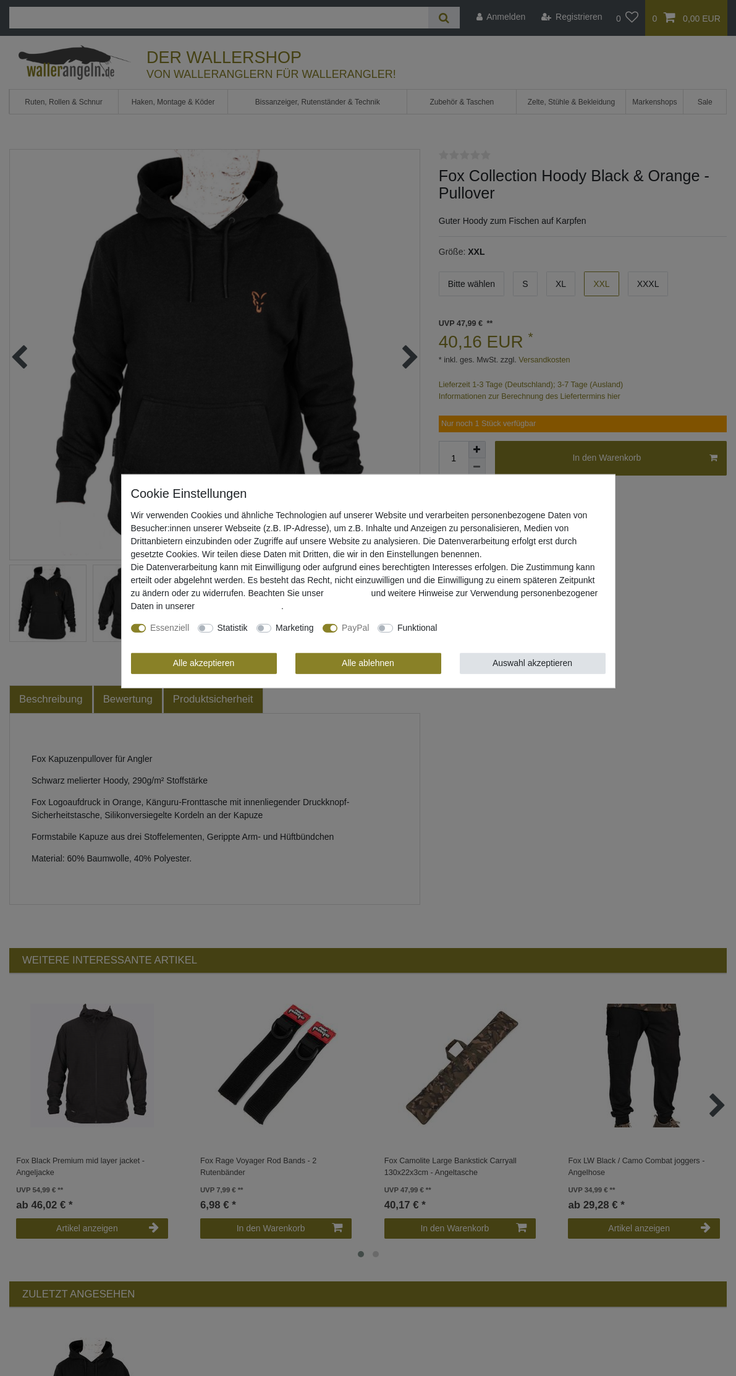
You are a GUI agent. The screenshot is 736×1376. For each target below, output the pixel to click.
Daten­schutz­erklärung (239, 606)
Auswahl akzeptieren (532, 663)
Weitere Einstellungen (488, 628)
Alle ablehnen (368, 663)
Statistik (233, 628)
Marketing (294, 628)
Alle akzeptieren (204, 663)
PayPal (355, 628)
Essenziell (169, 628)
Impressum (347, 593)
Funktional (417, 628)
